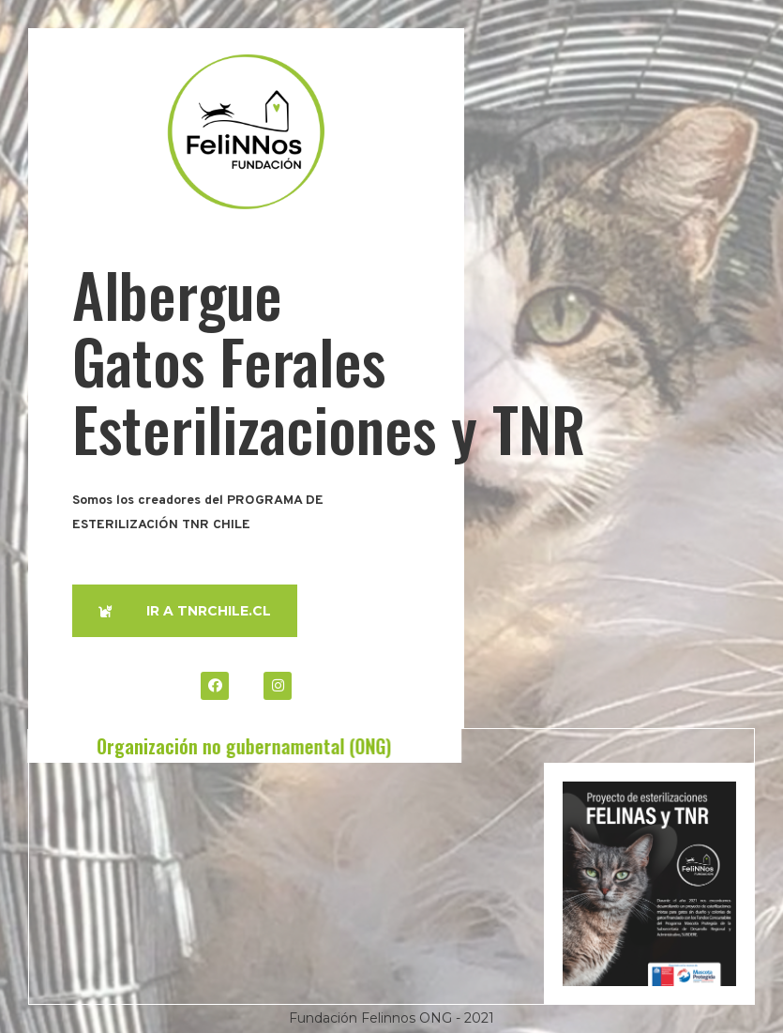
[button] (184, 611)
